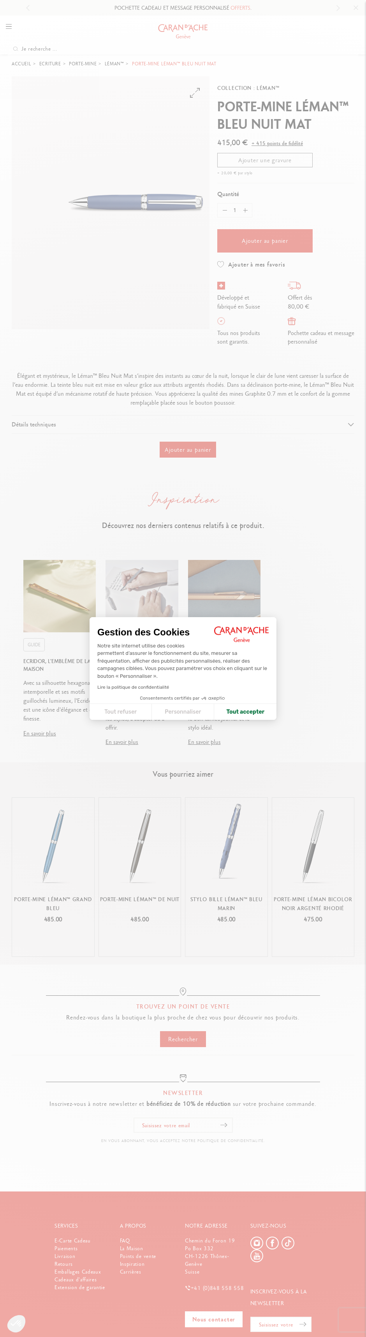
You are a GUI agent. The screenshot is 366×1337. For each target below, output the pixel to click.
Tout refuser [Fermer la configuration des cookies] (120, 712)
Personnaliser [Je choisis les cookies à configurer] (183, 712)
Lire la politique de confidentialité (133, 687)
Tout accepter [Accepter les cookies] (245, 712)
